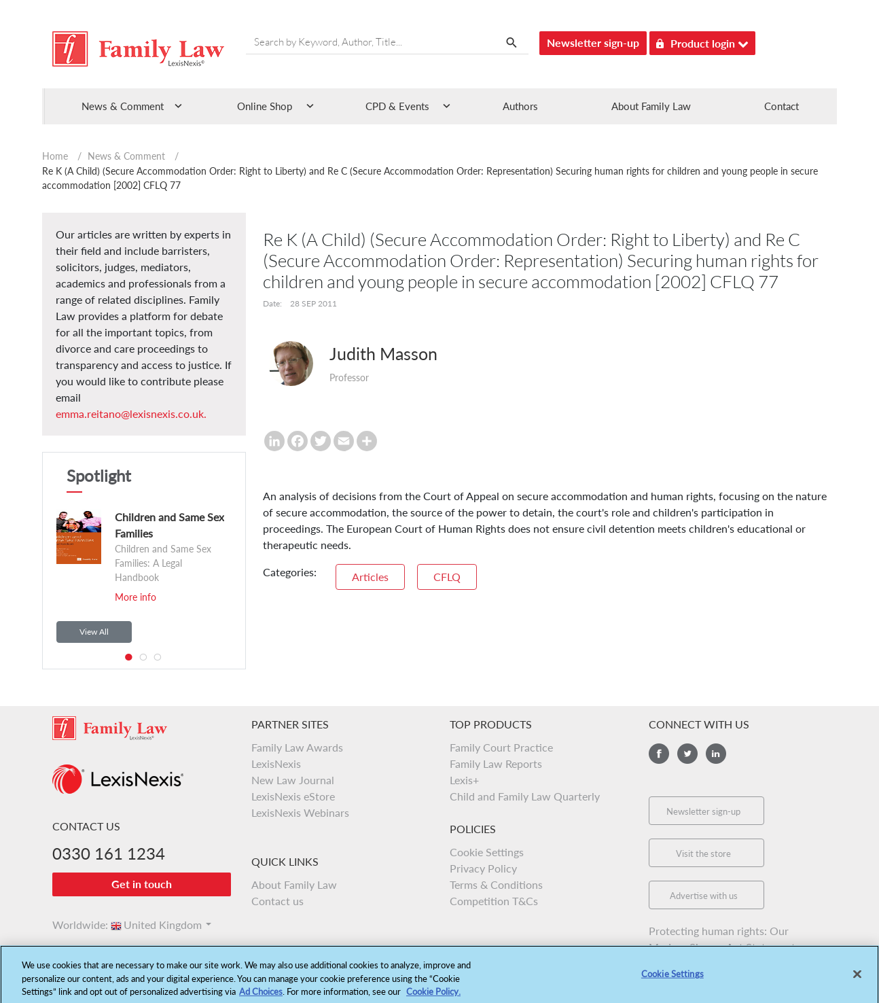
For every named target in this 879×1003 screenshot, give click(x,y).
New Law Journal (292, 779)
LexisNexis (276, 763)
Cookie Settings (487, 851)
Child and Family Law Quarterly (525, 796)
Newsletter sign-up (593, 42)
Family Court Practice (501, 747)
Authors (520, 106)
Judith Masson (383, 353)
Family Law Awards (297, 747)
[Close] (857, 981)
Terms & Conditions (496, 884)
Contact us (277, 900)
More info (135, 597)
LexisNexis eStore (293, 796)
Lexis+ (464, 779)
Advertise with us (704, 895)
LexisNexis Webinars (300, 812)
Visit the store (703, 853)
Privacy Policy (483, 868)
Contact (781, 106)
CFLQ (447, 576)
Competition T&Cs (494, 900)
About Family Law (651, 106)
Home (55, 156)
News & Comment (126, 156)
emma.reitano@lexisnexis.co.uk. (131, 413)
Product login (702, 41)
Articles (370, 576)
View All (94, 632)
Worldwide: (74, 924)
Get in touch (141, 883)
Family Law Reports (496, 763)
